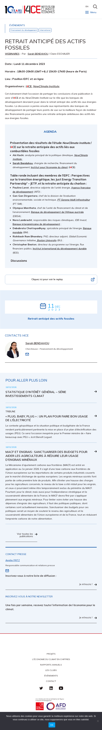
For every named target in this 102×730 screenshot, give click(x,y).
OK (51, 725)
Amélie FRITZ (12, 560)
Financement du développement (23, 30)
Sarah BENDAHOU (38, 53)
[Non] (97, 721)
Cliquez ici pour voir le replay (47, 279)
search (95, 7)
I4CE (30, 9)
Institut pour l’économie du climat (49, 167)
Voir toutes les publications (25, 535)
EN (87, 6)
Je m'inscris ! (85, 584)
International (45, 30)
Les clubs (51, 670)
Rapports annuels (51, 664)
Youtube (61, 688)
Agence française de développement (56, 706)
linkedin (51, 688)
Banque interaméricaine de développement (36, 224)
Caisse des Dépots (40, 706)
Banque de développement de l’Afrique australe (57, 212)
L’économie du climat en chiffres (51, 659)
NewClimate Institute (46, 86)
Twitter (41, 688)
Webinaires (12, 53)
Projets (51, 653)
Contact (51, 681)
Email (27, 354)
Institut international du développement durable (60, 248)
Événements (51, 675)
